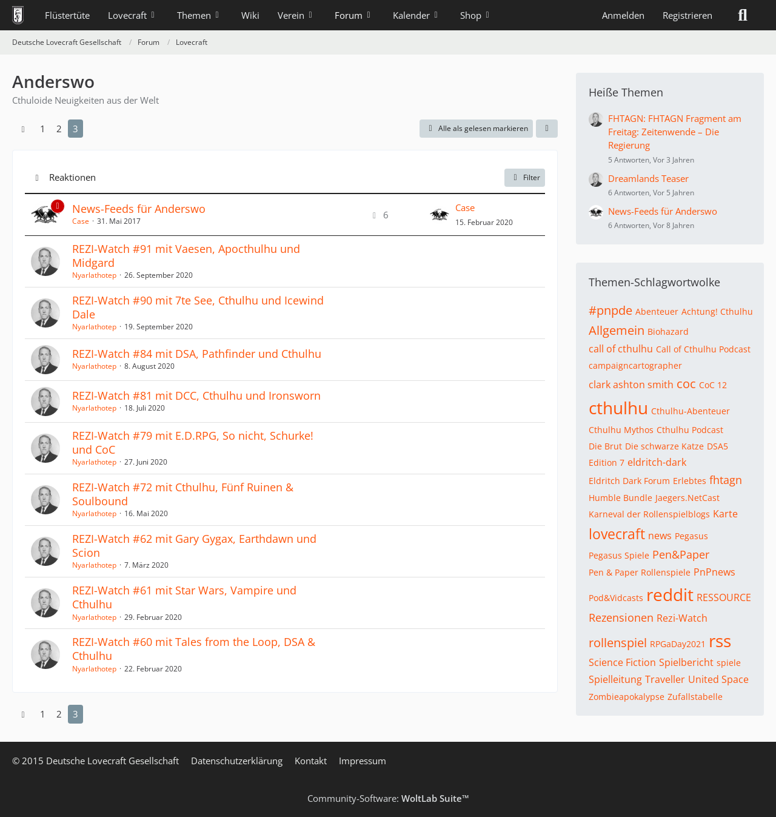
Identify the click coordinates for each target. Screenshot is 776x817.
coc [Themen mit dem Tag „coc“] (686, 383)
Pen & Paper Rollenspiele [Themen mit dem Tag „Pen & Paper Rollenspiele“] (640, 572)
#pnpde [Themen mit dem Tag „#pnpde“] (610, 310)
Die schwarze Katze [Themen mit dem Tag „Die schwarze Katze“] (664, 446)
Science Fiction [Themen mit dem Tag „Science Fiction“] (622, 662)
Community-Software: (388, 798)
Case (80, 221)
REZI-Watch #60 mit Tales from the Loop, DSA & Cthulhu (193, 648)
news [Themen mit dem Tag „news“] (660, 535)
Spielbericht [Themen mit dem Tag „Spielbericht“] (686, 662)
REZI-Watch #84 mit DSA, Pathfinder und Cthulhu (196, 353)
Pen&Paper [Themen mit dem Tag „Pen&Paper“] (680, 554)
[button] (547, 128)
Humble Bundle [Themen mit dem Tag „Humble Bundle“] (620, 497)
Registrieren (687, 15)
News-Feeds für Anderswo (139, 208)
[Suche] (742, 15)
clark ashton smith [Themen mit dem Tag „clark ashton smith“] (631, 384)
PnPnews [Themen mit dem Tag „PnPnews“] (714, 572)
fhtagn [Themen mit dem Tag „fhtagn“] (725, 479)
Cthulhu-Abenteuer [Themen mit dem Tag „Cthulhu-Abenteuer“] (690, 411)
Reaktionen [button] (72, 177)
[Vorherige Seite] (23, 128)
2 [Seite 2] (59, 129)
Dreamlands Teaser (648, 178)
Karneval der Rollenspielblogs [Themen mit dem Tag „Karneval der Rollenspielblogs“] (649, 514)
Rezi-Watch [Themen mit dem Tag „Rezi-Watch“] (682, 618)
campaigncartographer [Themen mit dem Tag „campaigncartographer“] (635, 365)
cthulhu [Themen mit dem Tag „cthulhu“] (618, 407)
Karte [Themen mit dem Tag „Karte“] (725, 513)
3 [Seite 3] (75, 129)
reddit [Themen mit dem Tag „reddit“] (670, 594)
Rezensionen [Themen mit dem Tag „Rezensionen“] (621, 617)
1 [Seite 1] (42, 129)
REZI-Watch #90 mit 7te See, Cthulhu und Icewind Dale (198, 307)
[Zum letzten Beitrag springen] (439, 214)
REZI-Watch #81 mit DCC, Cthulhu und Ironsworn (196, 395)
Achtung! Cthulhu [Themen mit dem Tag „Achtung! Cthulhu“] (717, 311)
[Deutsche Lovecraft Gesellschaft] (18, 15)
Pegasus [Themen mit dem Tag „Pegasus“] (691, 536)
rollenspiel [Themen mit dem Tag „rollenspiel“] (618, 642)
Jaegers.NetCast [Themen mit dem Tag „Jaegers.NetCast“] (687, 497)
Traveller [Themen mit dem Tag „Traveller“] (665, 679)
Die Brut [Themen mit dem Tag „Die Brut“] (605, 446)
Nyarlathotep (94, 275)
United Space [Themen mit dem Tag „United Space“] (718, 679)
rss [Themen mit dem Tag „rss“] (720, 640)
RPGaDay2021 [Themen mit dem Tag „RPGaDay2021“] (678, 644)
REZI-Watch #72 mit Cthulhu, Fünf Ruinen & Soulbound (182, 494)
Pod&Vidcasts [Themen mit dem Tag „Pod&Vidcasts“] (616, 598)
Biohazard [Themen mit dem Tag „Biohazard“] (668, 331)
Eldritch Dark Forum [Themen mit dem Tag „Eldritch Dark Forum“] (629, 480)
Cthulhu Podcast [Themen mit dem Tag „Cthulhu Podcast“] (690, 429)
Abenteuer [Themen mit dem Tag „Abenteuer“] (656, 311)
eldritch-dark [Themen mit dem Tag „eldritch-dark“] (656, 462)
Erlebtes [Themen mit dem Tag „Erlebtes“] (689, 480)
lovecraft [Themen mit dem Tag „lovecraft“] (617, 533)
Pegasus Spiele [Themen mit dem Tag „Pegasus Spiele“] (619, 555)
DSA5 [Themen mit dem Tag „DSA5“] (717, 446)
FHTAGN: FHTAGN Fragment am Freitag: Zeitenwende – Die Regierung (674, 131)
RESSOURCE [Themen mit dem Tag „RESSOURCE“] (724, 597)
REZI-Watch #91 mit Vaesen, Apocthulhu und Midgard (186, 255)
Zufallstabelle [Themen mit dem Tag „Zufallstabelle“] (695, 696)
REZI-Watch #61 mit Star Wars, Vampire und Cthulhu (184, 597)
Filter (524, 177)
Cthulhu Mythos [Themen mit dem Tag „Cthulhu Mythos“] (621, 429)
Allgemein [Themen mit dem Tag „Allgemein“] (616, 330)
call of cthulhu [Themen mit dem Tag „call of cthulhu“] (621, 348)
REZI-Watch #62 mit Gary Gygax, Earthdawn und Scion (194, 545)
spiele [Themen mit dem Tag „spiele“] (729, 662)
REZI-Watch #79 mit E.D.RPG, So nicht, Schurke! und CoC (192, 442)
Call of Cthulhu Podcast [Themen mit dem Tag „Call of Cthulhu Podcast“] (703, 349)
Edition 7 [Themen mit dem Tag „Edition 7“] (606, 462)
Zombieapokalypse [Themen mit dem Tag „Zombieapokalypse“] (626, 696)
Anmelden (623, 15)
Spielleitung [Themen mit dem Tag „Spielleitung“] (615, 679)
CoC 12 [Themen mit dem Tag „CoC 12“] (713, 385)
